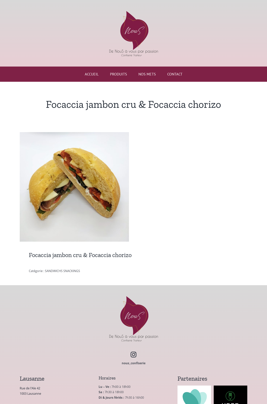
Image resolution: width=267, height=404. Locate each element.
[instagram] (133, 354)
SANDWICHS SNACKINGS (62, 271)
